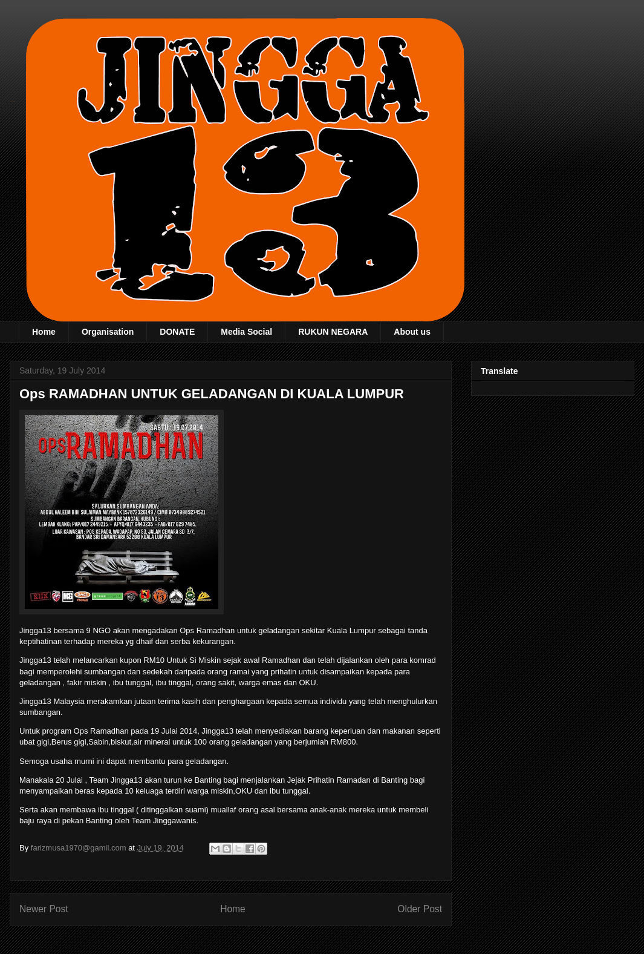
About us (412, 332)
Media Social (246, 332)
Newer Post (43, 909)
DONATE (177, 332)
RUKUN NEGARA (333, 332)
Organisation (108, 332)
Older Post (419, 909)
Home (44, 332)
